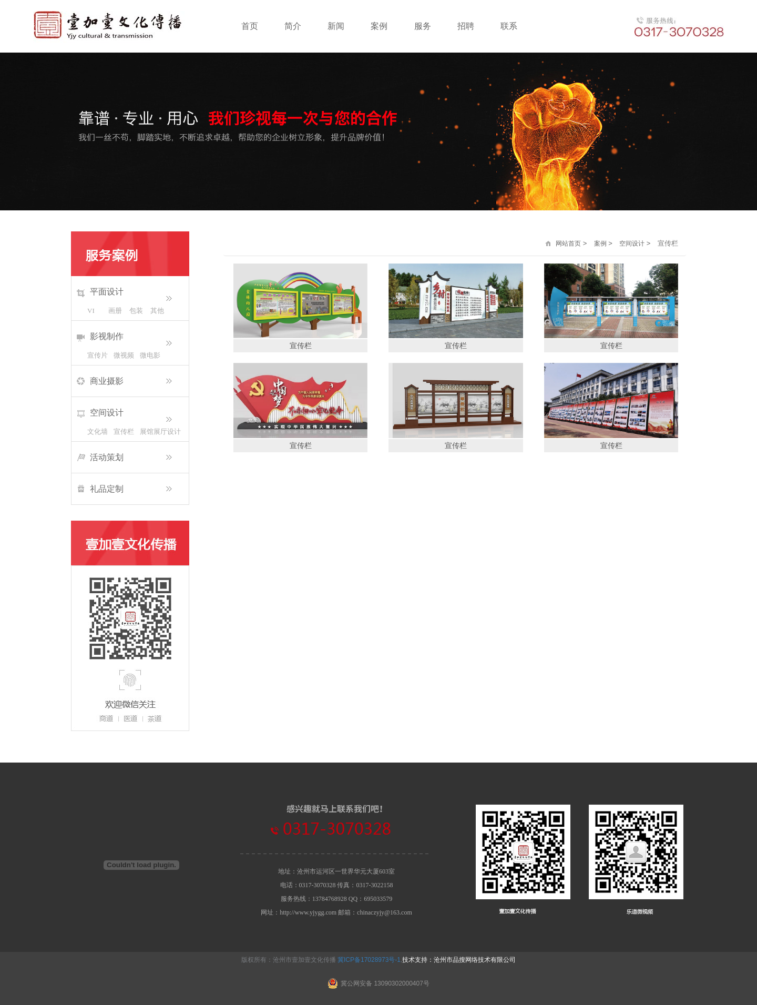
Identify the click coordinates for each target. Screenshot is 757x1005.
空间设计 (107, 412)
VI (91, 310)
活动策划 (107, 457)
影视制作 (107, 336)
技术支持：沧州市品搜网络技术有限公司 (459, 959)
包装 (136, 310)
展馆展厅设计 (153, 431)
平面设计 (107, 291)
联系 (508, 26)
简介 (292, 26)
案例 (379, 26)
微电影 (150, 355)
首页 (249, 26)
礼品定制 (107, 488)
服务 (422, 26)
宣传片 (97, 355)
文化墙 (97, 431)
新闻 (336, 26)
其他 (157, 310)
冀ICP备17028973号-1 (369, 959)
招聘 (465, 26)
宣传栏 (124, 431)
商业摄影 (107, 381)
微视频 (124, 355)
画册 (115, 310)
